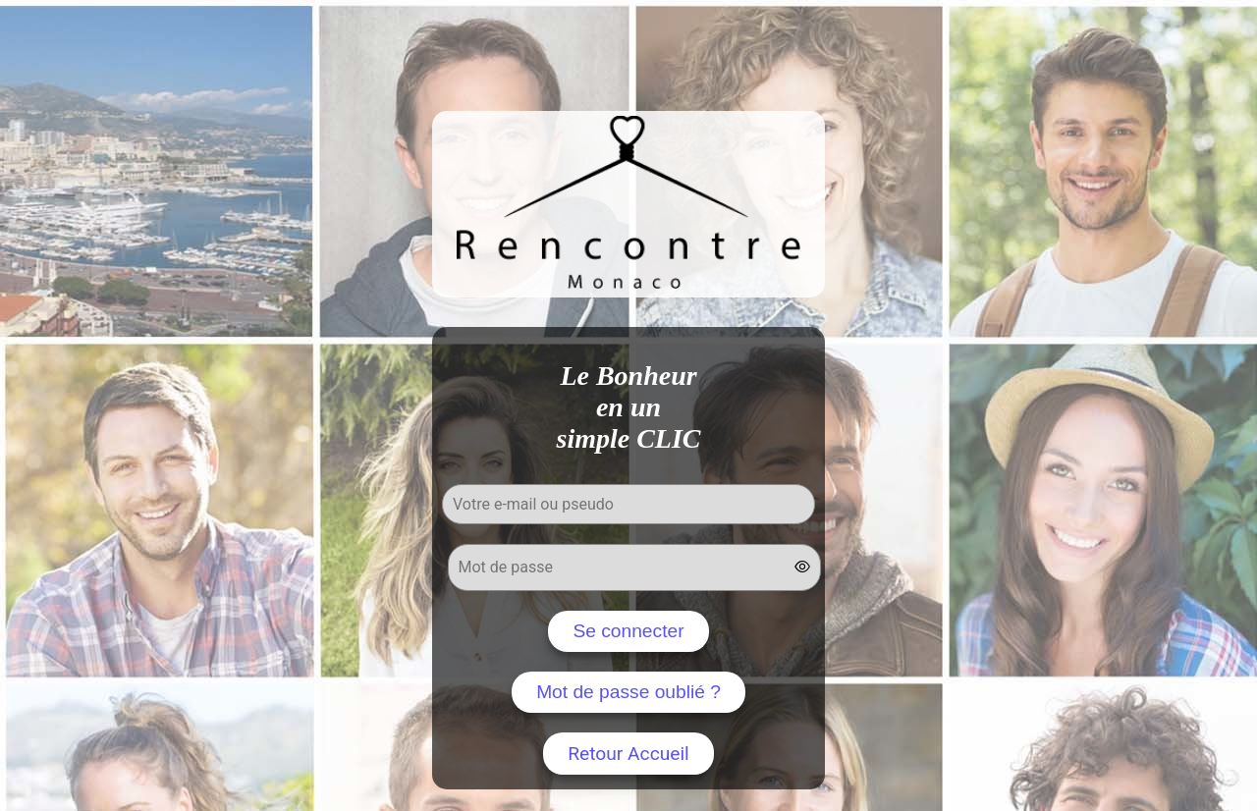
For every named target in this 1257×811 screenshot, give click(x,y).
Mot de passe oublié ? (628, 691)
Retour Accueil (628, 753)
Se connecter (628, 631)
